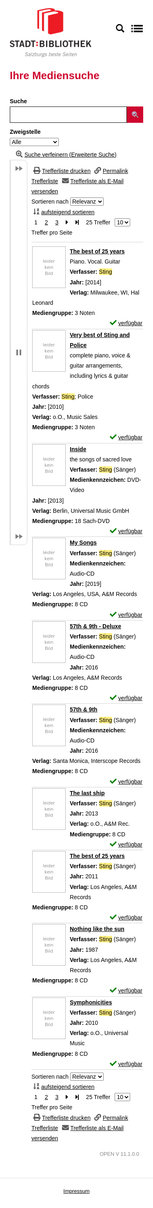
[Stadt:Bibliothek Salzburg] (50, 32)
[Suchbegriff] (68, 114)
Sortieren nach (50, 201)
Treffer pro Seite (51, 232)
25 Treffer (98, 222)
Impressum (76, 1191)
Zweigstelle (25, 132)
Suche (18, 101)
